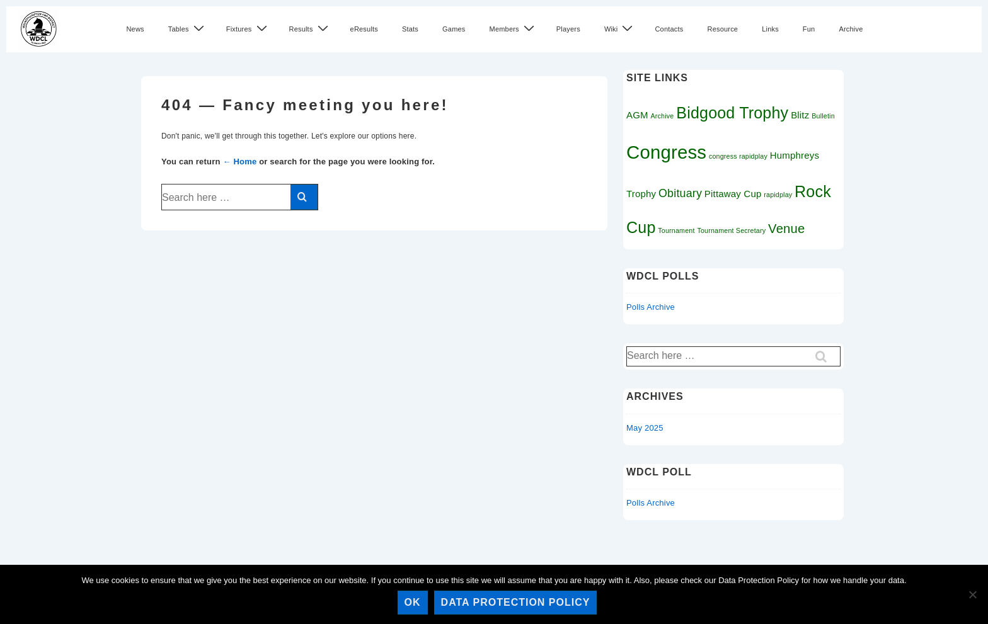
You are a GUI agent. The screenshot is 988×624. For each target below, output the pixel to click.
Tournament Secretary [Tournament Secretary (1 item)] (731, 230)
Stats (410, 29)
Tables (187, 29)
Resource (722, 29)
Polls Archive (650, 307)
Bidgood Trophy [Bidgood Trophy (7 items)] (732, 113)
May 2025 (644, 428)
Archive (851, 29)
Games (453, 29)
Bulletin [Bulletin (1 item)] (823, 116)
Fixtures (248, 29)
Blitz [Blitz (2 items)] (800, 115)
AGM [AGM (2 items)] (637, 115)
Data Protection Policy (515, 602)
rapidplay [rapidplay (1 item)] (778, 194)
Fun (809, 29)
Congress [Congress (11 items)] (666, 152)
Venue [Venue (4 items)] (786, 228)
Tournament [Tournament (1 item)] (676, 230)
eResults (364, 29)
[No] (972, 594)
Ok (413, 602)
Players (568, 29)
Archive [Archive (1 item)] (662, 116)
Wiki (620, 29)
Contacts (669, 29)
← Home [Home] (239, 161)
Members (513, 29)
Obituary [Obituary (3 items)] (680, 193)
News (135, 29)
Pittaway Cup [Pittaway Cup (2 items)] (733, 193)
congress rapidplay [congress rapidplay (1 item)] (738, 156)
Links (770, 29)
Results (310, 29)
